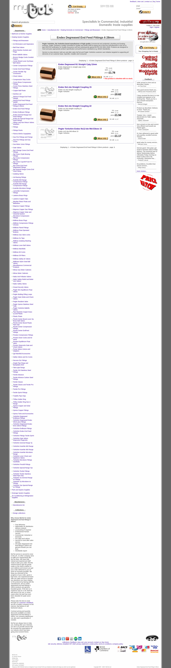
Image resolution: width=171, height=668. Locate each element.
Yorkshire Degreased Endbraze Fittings (20, 417)
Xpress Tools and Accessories (23, 414)
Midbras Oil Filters (19, 255)
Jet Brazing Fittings (19, 177)
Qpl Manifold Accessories (21, 353)
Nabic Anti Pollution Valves (22, 276)
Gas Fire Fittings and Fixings (22, 137)
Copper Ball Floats (19, 90)
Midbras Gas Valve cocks (21, 235)
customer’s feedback (26, 603)
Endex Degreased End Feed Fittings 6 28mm (22, 105)
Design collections (19, 513)
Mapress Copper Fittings (21, 206)
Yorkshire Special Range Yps (23, 468)
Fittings (15, 127)
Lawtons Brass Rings (20, 195)
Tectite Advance (18, 375)
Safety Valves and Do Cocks (22, 357)
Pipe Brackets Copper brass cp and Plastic (22, 313)
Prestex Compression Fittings (23, 335)
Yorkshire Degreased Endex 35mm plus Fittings (22, 421)
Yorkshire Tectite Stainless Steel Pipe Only (22, 474)
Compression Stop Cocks (21, 79)
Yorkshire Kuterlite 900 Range (23, 449)
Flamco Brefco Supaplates (22, 134)
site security (52, 644)
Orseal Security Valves (20, 287)
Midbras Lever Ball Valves (22, 245)
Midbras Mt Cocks (19, 252)
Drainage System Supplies (21, 493)
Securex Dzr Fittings (20, 360)
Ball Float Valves (18, 47)
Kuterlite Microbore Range (22, 188)
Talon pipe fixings (19, 367)
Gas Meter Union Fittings (21, 144)
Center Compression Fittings (22, 65)
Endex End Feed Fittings (21, 109)
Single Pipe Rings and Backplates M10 (20, 364)
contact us (148, 1)
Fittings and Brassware (20, 40)
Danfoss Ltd (17, 94)
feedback (133, 1)
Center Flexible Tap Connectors (19, 72)
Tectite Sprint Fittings (20, 392)
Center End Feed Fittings (21, 69)
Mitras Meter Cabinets (20, 273)
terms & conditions (105, 644)
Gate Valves (17, 147)
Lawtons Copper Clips (20, 199)
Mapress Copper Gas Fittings (23, 209)
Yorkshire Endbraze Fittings (22, 428)
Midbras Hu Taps (19, 238)
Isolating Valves (18, 174)
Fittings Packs (18, 130)
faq (154, 1)
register (156, 27)
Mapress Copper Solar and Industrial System (22, 213)
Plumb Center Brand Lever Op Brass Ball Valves (23, 320)
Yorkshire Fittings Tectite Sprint (23, 436)
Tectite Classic (18, 382)
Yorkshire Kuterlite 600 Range (23, 446)
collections (65, 642)
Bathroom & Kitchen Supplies (22, 34)
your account (88, 642)
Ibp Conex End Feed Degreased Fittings (20, 166)
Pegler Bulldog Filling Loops (22, 294)
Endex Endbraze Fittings (21, 112)
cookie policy (93, 644)
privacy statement (83, 644)
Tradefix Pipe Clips (19, 396)
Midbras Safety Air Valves (21, 259)
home (158, 1)
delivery (59, 644)
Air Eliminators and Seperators (23, 44)
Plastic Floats (17, 316)
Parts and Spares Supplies (21, 490)
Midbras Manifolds (19, 249)
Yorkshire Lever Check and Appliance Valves (22, 457)
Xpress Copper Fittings (21, 410)
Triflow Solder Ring (19, 399)
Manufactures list (19, 505)
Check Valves (17, 76)
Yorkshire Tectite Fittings (21, 471)
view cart (140, 1)
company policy (117, 644)
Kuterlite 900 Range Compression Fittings (20, 184)
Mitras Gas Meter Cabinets (22, 270)
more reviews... (142, 171)
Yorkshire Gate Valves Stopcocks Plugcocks (20, 439)
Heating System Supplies (20, 37)
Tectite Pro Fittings (19, 389)
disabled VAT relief (69, 644)
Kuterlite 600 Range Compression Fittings (20, 181)
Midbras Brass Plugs (20, 220)
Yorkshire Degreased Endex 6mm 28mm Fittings (22, 425)
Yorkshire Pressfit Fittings (21, 464)
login (151, 27)
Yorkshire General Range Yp (22, 443)
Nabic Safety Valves (20, 284)
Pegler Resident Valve (20, 301)
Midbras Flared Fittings (21, 227)
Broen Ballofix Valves (20, 54)
